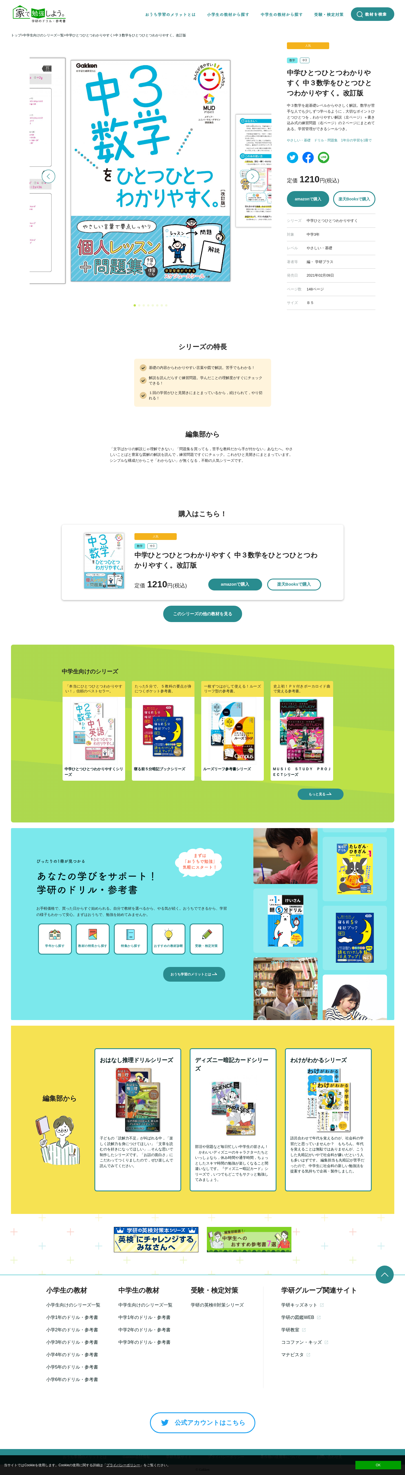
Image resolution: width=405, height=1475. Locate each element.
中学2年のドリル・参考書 (144, 1329)
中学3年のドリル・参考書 (144, 1342)
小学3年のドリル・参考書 (72, 1342)
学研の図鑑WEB (300, 1317)
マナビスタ (295, 1354)
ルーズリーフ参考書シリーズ (227, 769)
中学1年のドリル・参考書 (144, 1317)
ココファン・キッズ (304, 1342)
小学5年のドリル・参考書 (72, 1367)
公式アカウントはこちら (202, 1423)
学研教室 (293, 1329)
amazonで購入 (308, 199)
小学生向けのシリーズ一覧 (73, 1305)
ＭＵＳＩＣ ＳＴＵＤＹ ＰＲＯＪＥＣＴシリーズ (302, 772)
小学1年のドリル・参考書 (72, 1317)
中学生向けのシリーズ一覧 (145, 1305)
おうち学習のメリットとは (194, 974)
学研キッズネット (302, 1305)
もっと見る (320, 794)
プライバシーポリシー (123, 1465)
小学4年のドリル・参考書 (72, 1354)
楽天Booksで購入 (354, 199)
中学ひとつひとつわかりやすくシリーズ (94, 772)
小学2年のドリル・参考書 (72, 1329)
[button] (135, 305)
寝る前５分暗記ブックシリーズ (159, 769)
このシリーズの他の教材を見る (202, 613)
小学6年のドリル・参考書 (72, 1379)
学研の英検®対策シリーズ (217, 1305)
